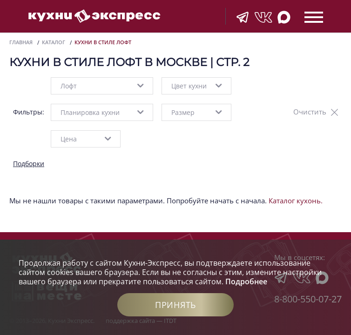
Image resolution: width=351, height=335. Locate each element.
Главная (21, 42)
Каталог (53, 42)
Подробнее (246, 281)
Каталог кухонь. (296, 200)
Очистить (309, 111)
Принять (175, 304)
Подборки (28, 163)
